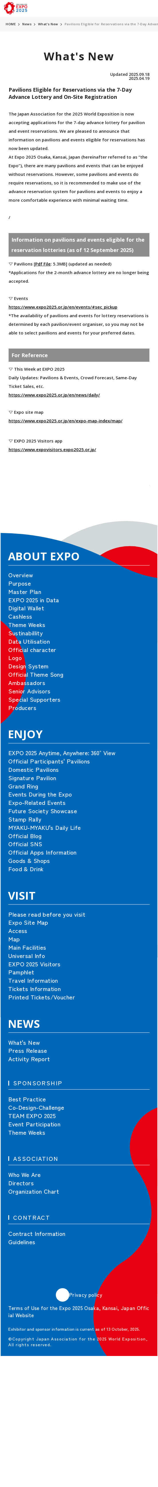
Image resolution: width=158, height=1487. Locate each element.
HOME (11, 24)
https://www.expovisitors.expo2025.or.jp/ (52, 449)
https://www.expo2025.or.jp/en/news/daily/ (54, 395)
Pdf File (43, 264)
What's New (48, 24)
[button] (136, 497)
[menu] (148, 8)
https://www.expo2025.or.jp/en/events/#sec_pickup (63, 307)
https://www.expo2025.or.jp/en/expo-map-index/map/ (66, 421)
